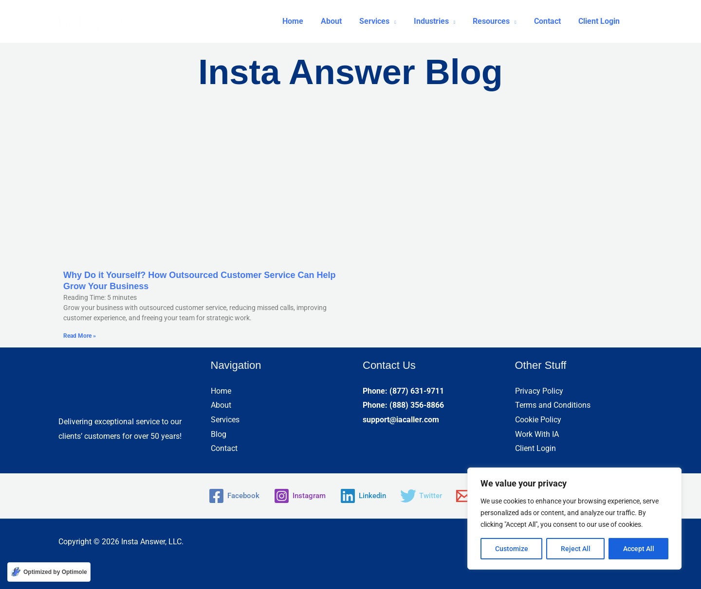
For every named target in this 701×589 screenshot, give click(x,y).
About (221, 405)
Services (225, 419)
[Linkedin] (363, 496)
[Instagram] (297, 496)
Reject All (575, 549)
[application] (401, 21)
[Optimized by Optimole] (49, 572)
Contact (224, 448)
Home (221, 391)
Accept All (638, 549)
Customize (511, 549)
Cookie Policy (538, 419)
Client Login (535, 448)
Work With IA (537, 434)
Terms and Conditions (552, 405)
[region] (574, 519)
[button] (386, 21)
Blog (218, 434)
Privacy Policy (539, 391)
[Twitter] (424, 496)
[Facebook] (229, 496)
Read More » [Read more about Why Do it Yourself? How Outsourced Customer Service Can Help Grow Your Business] (79, 335)
